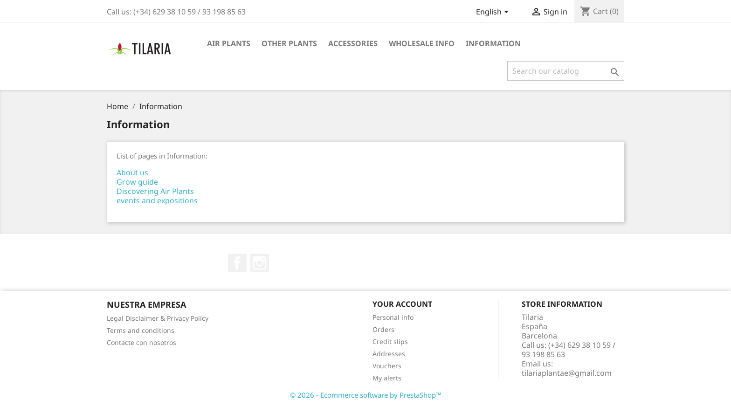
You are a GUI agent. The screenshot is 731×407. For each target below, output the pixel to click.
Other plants (289, 43)
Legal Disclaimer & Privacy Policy (157, 318)
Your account (402, 304)
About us (132, 172)
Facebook (237, 263)
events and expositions (157, 200)
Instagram (259, 263)
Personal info (393, 317)
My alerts (386, 377)
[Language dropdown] (494, 12)
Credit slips (390, 341)
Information (493, 43)
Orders (383, 329)
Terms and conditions (140, 330)
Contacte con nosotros (141, 342)
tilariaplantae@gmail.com (567, 373)
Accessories (353, 43)
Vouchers (386, 365)
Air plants (228, 43)
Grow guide (137, 182)
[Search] (565, 71)
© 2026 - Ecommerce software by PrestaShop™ (365, 395)
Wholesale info (422, 43)
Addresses (388, 353)
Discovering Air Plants (155, 191)
